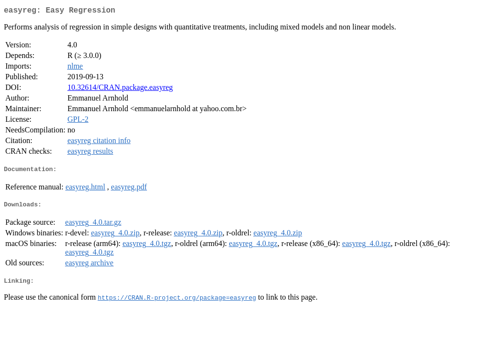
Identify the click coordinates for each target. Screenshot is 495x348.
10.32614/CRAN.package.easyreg (120, 89)
